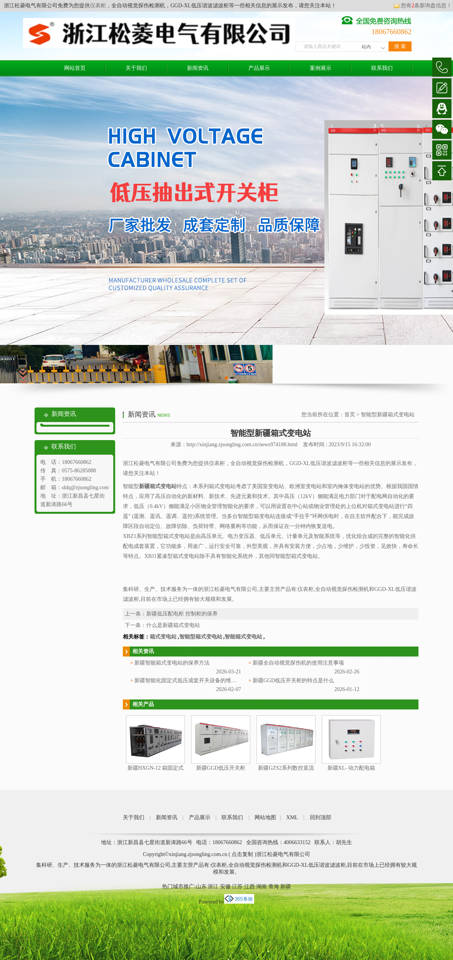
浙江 (213, 886)
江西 (249, 886)
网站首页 (75, 68)
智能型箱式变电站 (200, 637)
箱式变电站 (163, 637)
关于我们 (136, 68)
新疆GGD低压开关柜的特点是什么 (293, 680)
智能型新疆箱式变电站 (388, 414)
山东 (201, 886)
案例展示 (320, 68)
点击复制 (242, 854)
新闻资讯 (197, 68)
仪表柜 (98, 5)
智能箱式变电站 (243, 637)
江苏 (237, 886)
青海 (273, 886)
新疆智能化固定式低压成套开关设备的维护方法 (190, 680)
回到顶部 (320, 817)
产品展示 (259, 68)
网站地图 (265, 817)
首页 (349, 414)
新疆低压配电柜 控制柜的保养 (182, 614)
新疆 (285, 886)
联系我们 (382, 68)
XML (292, 817)
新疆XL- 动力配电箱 (351, 768)
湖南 (261, 886)
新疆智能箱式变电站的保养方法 (172, 663)
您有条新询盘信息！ (422, 5)
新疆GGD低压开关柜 (220, 768)
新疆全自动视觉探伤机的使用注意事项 (298, 663)
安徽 (225, 886)
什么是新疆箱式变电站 (173, 625)
